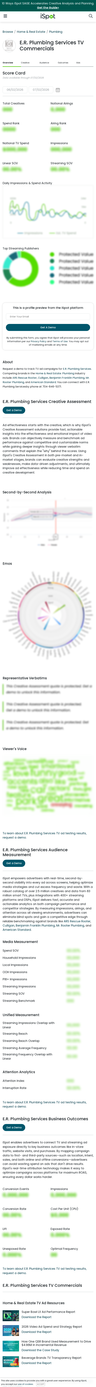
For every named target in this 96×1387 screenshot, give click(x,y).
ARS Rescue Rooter (24, 378)
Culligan (43, 378)
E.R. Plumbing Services (77, 369)
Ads (78, 62)
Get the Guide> (48, 8)
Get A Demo (48, 327)
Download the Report (36, 1317)
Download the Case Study (40, 1350)
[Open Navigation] (5, 16)
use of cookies (25, 1384)
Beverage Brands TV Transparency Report (51, 1358)
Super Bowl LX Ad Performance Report (48, 1312)
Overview (8, 62)
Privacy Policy (38, 341)
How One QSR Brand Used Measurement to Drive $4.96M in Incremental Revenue (56, 1343)
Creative (25, 62)
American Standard (43, 382)
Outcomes (63, 62)
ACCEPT (40, 1384)
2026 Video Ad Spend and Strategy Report (52, 1327)
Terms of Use (60, 341)
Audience (44, 62)
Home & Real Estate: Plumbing (55, 373)
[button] (31, 90)
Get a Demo (14, 410)
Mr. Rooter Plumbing (70, 925)
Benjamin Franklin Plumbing (67, 378)
